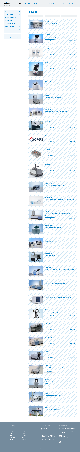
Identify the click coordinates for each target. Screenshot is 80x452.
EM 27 (46, 351)
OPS (46, 309)
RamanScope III (49, 225)
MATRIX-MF (48, 393)
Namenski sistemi (9, 32)
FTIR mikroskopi (9, 14)
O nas (50, 3)
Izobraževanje (61, 3)
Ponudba (19, 3)
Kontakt (68, 3)
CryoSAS (47, 121)
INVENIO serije (49, 267)
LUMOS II (47, 48)
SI (75, 3)
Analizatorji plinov (9, 26)
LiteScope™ (48, 149)
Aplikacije (27, 3)
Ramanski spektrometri (10, 17)
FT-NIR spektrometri (10, 23)
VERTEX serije (49, 337)
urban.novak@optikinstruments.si (66, 431)
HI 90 (46, 407)
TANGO (47, 95)
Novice (55, 3)
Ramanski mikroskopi (10, 20)
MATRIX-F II (48, 295)
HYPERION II (48, 197)
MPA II (46, 239)
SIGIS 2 (47, 379)
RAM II (47, 281)
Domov (11, 431)
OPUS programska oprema (11, 34)
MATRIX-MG (48, 183)
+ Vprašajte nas (71, 40)
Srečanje (24, 439)
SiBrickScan (48, 253)
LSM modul (48, 109)
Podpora (35, 3)
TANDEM (47, 323)
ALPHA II (47, 34)
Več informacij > (50, 40)
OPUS (46, 135)
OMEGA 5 (47, 21)
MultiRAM (48, 211)
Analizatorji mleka (9, 29)
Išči (23, 437)
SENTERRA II (48, 81)
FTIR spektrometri (9, 11)
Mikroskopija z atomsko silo (11, 37)
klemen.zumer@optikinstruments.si (67, 437)
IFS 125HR (48, 365)
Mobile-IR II (48, 164)
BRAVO (47, 62)
